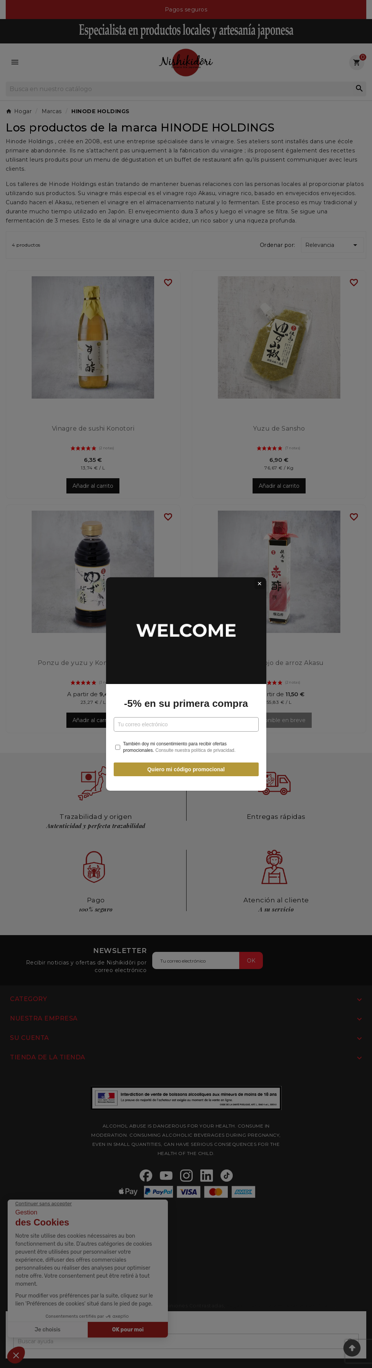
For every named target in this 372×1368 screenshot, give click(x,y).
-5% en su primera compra (186, 703)
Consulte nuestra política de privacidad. (195, 750)
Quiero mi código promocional (186, 769)
